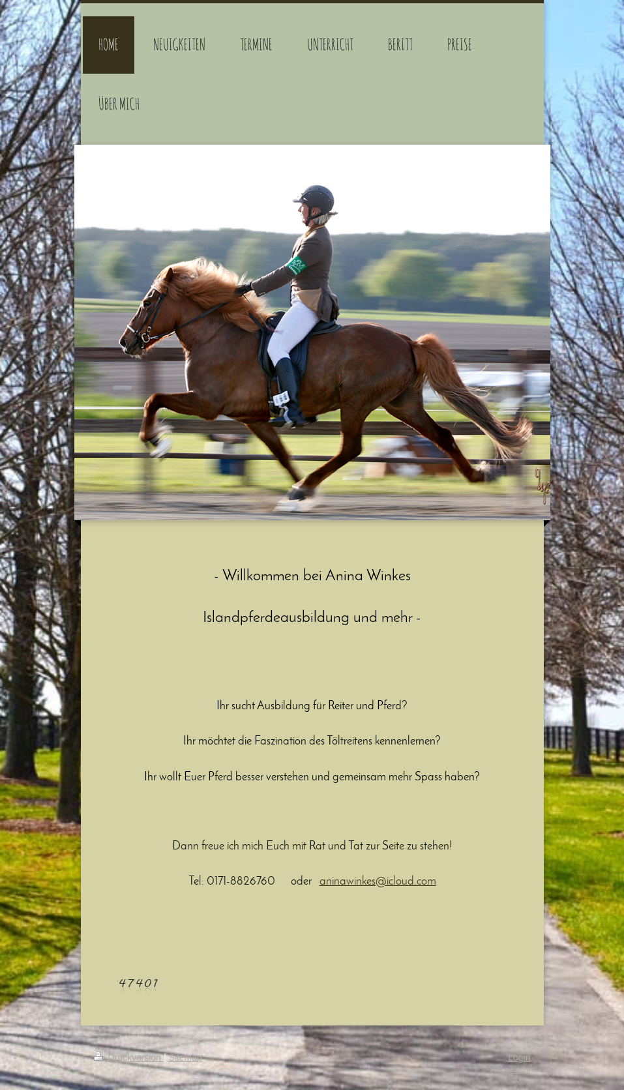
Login (519, 1057)
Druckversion (129, 1057)
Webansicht (510, 1070)
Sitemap (185, 1057)
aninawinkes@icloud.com (377, 882)
